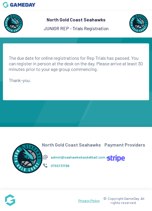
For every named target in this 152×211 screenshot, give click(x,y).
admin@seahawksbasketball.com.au (80, 157)
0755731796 (60, 166)
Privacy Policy (89, 200)
